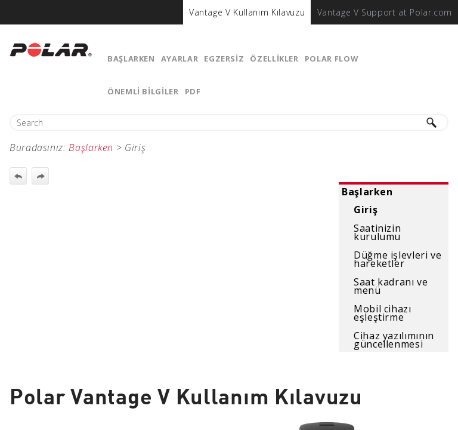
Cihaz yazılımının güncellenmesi (394, 340)
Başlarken (131, 58)
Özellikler (274, 58)
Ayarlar (179, 58)
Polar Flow (331, 58)
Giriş (365, 209)
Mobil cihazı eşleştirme (382, 313)
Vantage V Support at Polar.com (384, 12)
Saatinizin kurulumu (377, 232)
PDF (193, 91)
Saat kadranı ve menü (391, 286)
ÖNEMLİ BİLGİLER (143, 91)
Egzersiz (224, 58)
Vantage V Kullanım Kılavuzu (247, 12)
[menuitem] (247, 12)
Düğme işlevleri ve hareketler (398, 259)
